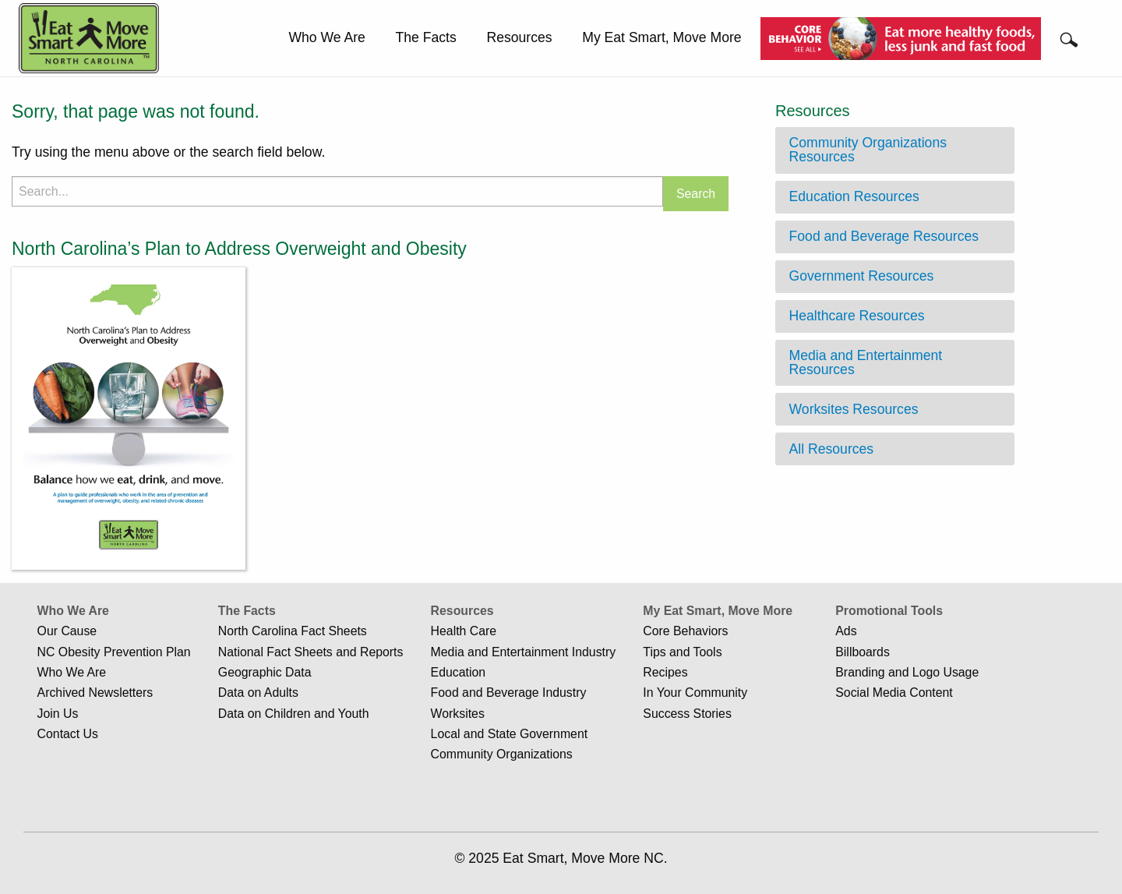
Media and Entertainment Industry (523, 652)
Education (458, 672)
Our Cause (67, 631)
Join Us (58, 713)
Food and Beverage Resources (884, 236)
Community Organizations (502, 754)
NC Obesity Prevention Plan (114, 652)
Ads (845, 631)
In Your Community (695, 692)
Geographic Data (265, 672)
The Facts (426, 37)
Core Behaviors (685, 631)
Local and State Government (509, 733)
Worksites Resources (854, 409)
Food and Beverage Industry (509, 692)
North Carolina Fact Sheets (292, 631)
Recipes (665, 672)
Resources (519, 37)
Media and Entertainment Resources (866, 362)
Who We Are (326, 37)
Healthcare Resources (857, 315)
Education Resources (854, 196)
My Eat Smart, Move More (661, 37)
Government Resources (861, 276)
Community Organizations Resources (868, 149)
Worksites (458, 713)
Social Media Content (893, 692)
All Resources (831, 449)
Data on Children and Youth (293, 713)
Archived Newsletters (95, 692)
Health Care (463, 631)
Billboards (862, 652)
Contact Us (67, 733)
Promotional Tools (889, 610)
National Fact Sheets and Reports (311, 652)
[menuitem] (326, 38)
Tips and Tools (682, 652)
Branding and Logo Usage (907, 672)
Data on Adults (258, 692)
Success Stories (687, 713)
